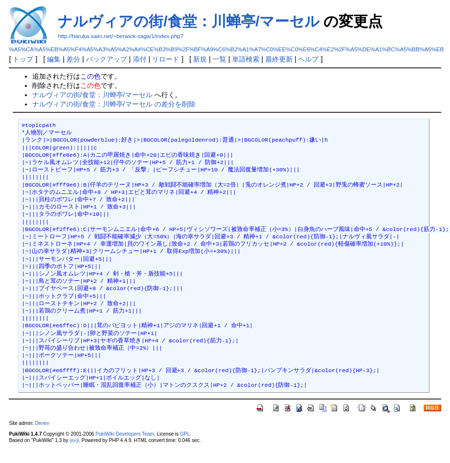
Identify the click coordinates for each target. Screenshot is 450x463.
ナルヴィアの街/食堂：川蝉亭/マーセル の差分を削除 (113, 104)
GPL (185, 434)
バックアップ (106, 59)
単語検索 (245, 59)
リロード (165, 59)
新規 (200, 59)
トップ (23, 59)
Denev (42, 423)
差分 (73, 59)
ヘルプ (308, 59)
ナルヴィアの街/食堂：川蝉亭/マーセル (189, 21)
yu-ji (74, 440)
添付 (140, 59)
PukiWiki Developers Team (125, 434)
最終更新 (279, 59)
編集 (54, 59)
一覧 (219, 59)
